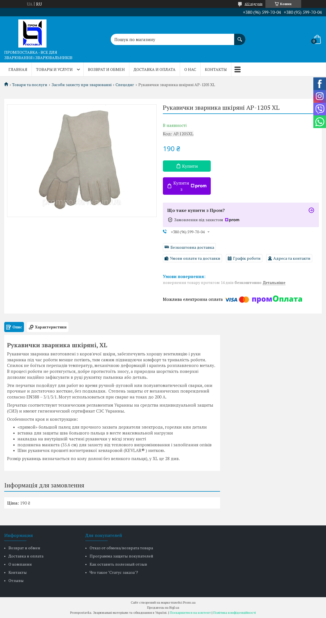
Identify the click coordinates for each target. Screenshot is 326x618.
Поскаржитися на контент (190, 612)
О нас (190, 69)
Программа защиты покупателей (121, 556)
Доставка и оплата (155, 69)
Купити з (190, 186)
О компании (20, 564)
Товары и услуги (54, 69)
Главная (17, 69)
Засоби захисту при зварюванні (82, 84)
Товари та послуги (29, 84)
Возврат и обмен (106, 69)
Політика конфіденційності (234, 612)
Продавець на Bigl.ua (163, 607)
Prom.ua (189, 602)
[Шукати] (239, 36)
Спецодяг (125, 84)
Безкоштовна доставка (192, 247)
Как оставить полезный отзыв (118, 564)
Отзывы (16, 580)
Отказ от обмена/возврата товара (121, 547)
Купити (190, 166)
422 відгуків (254, 4)
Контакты (216, 69)
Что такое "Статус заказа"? (114, 572)
